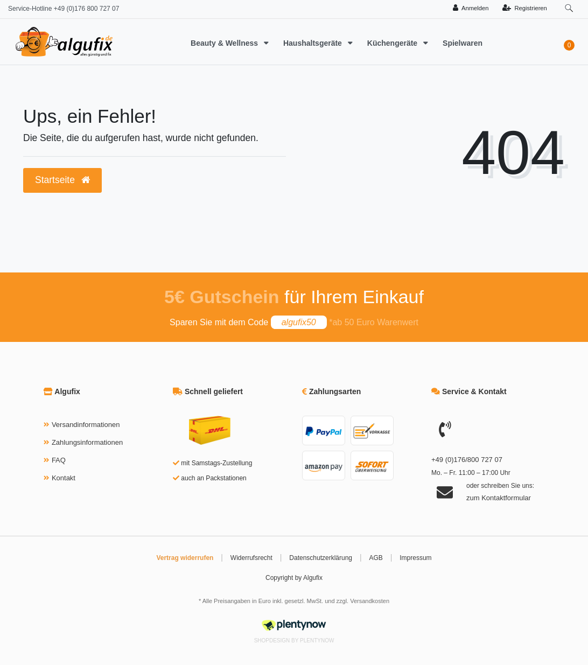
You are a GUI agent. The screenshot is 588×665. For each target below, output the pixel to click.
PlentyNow (317, 640)
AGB (375, 558)
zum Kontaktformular (498, 498)
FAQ (59, 460)
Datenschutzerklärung (320, 558)
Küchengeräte (393, 43)
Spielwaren (462, 43)
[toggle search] (569, 8)
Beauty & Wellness (225, 43)
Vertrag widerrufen (184, 558)
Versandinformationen (86, 425)
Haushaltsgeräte (313, 43)
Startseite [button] (62, 179)
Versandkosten (369, 601)
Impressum (415, 558)
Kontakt (63, 478)
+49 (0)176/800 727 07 (466, 460)
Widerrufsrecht (251, 558)
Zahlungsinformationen (87, 442)
